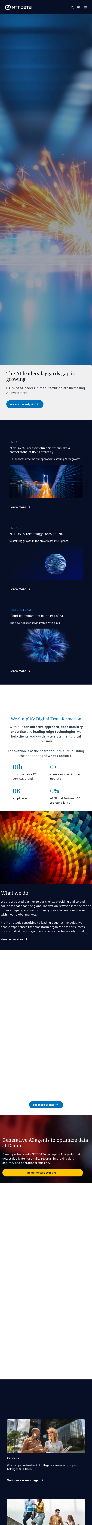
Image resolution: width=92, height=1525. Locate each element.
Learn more (17, 507)
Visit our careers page (23, 1480)
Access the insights (22, 404)
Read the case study (40, 1172)
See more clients (43, 1104)
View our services (12, 939)
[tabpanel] (46, 217)
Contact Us (78, 7)
